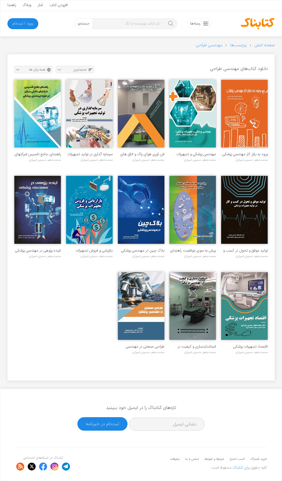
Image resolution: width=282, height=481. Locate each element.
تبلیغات (175, 459)
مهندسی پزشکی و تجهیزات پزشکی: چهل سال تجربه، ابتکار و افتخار (193, 154)
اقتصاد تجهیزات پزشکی (250, 346)
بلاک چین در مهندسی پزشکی (142, 250)
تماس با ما (192, 459)
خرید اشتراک (258, 459)
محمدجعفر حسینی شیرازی (252, 160)
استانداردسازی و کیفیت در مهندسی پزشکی (196, 346)
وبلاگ (27, 5)
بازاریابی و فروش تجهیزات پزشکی (94, 250)
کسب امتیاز (237, 459)
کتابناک (237, 468)
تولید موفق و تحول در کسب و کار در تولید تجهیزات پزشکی (245, 250)
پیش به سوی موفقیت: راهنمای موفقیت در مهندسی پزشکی (193, 250)
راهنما (11, 5)
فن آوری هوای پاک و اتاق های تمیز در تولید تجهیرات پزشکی (142, 154)
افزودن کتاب (59, 5)
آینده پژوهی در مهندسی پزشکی (38, 250)
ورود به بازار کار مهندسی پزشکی (245, 154)
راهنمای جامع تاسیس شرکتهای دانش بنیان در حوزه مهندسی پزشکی (38, 154)
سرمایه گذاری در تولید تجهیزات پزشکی (90, 154)
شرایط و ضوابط (214, 459)
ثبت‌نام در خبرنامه (102, 423)
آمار (40, 5)
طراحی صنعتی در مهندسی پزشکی (145, 346)
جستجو (84, 23)
